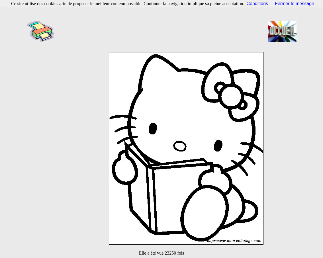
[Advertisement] (163, 31)
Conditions (257, 3)
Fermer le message (294, 3)
